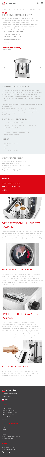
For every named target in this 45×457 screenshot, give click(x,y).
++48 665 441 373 (9, 447)
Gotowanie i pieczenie (8, 415)
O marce (4, 427)
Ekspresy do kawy (35, 9)
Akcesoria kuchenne (7, 417)
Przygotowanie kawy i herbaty (18, 9)
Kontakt (4, 429)
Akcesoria (4, 419)
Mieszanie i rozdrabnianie (9, 410)
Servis (3, 432)
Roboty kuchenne (6, 408)
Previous (5, 68)
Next (40, 68)
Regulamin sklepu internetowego (11, 436)
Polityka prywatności (7, 438)
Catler (4, 9)
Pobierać (4, 434)
